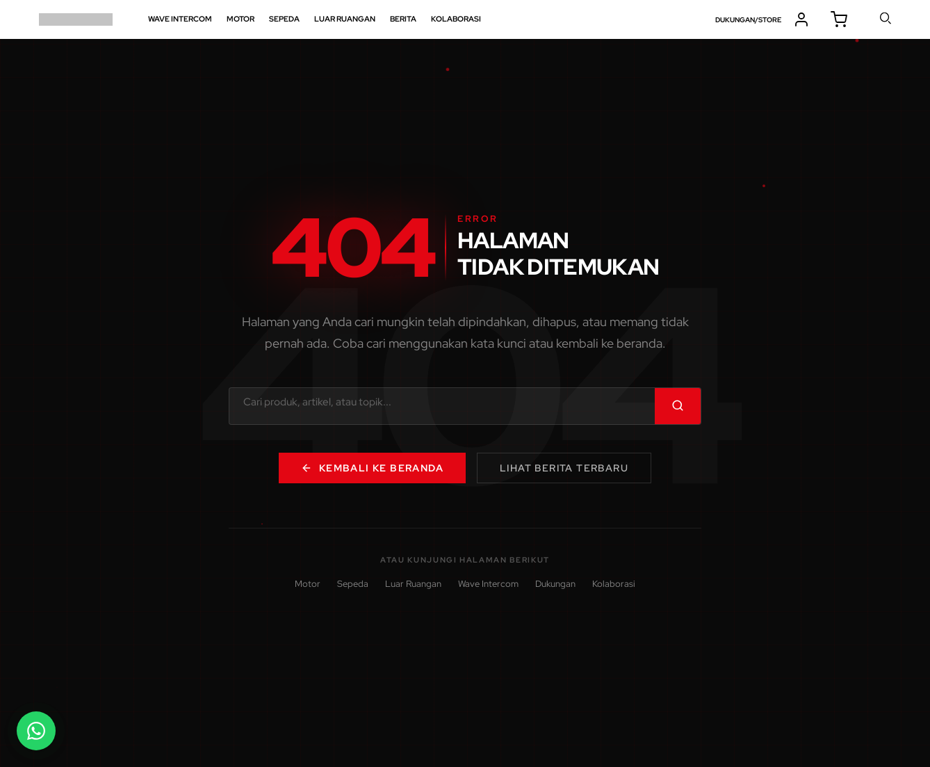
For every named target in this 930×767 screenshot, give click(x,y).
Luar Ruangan (413, 584)
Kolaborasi (613, 584)
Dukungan (555, 584)
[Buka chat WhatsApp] (36, 730)
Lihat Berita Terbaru (564, 468)
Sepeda (352, 584)
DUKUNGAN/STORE (748, 19)
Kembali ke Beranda (372, 468)
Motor (307, 584)
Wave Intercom (488, 584)
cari (886, 18)
